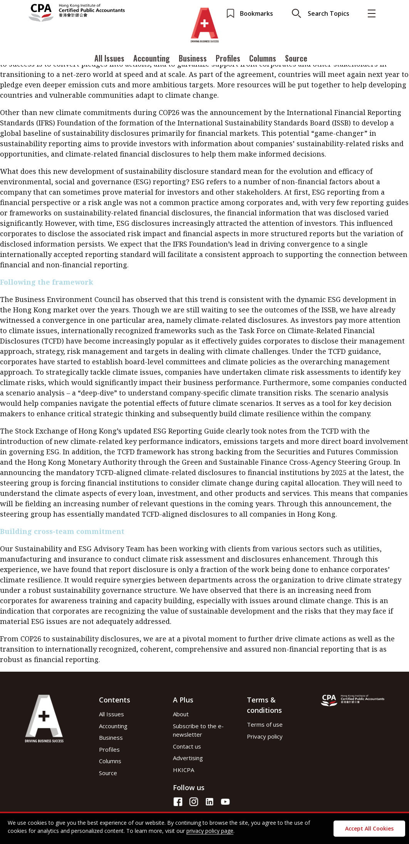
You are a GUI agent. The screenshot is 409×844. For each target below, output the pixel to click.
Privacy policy (265, 736)
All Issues (109, 59)
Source (296, 59)
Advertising (188, 758)
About (181, 714)
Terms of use (265, 724)
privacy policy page (209, 830)
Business (193, 59)
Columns (262, 59)
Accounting (151, 59)
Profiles (228, 59)
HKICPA (183, 770)
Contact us (187, 746)
